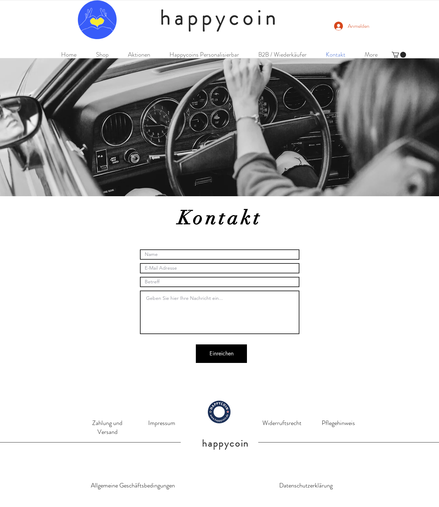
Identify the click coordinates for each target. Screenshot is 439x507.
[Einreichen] (221, 353)
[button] (399, 55)
